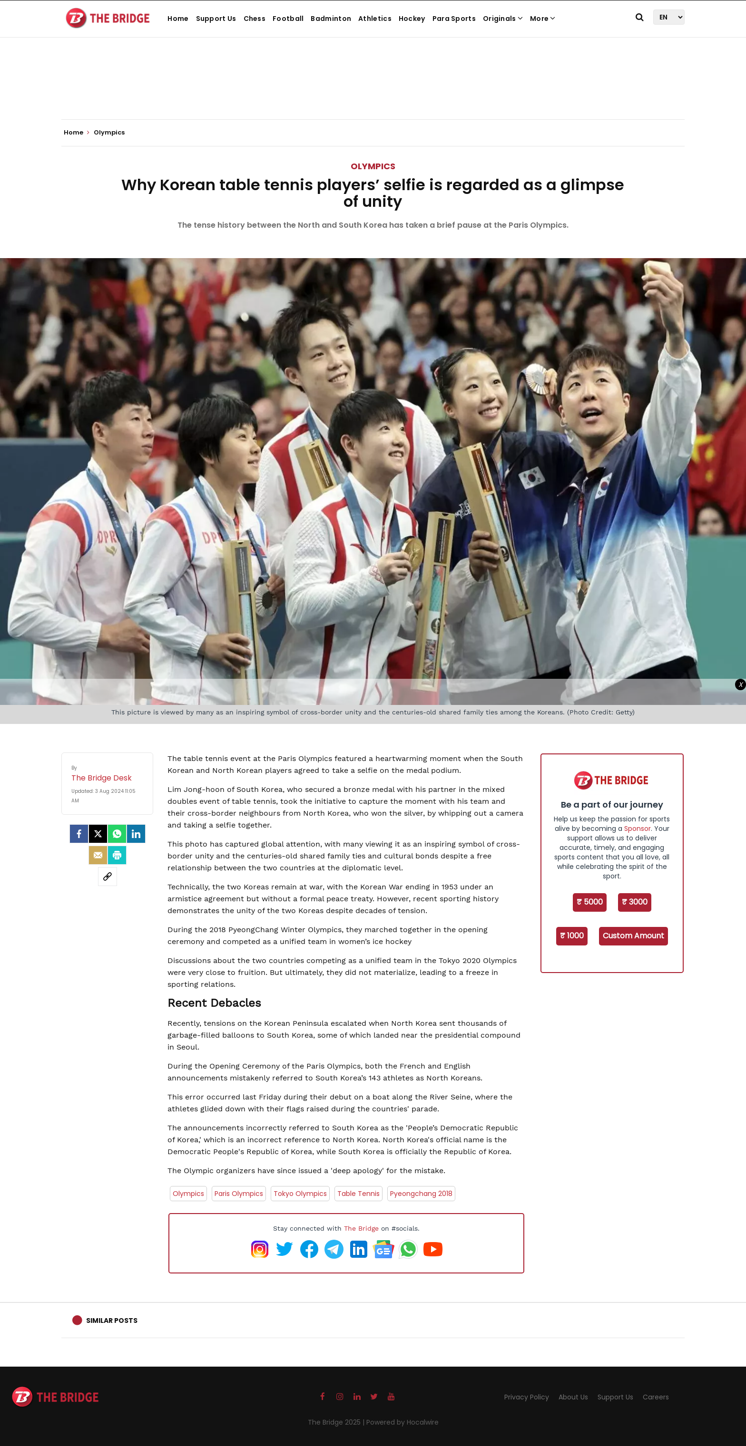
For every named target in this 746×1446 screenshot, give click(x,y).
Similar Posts (111, 1320)
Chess (255, 18)
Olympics (373, 166)
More (543, 18)
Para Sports (454, 18)
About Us (573, 1397)
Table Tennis (358, 1193)
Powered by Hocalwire (402, 1422)
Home (177, 18)
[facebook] (78, 833)
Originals (503, 18)
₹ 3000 (635, 902)
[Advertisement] (373, 90)
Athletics (375, 18)
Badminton (331, 18)
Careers (656, 1397)
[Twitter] (98, 833)
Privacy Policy (526, 1397)
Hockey (412, 18)
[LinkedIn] (136, 833)
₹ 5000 (590, 902)
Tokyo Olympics (300, 1193)
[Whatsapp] (117, 833)
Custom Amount (633, 935)
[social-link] (107, 876)
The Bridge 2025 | (337, 1422)
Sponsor (637, 828)
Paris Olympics (239, 1193)
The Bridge (361, 1228)
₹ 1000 (572, 935)
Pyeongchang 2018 (421, 1193)
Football (288, 18)
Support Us (216, 18)
